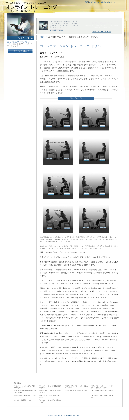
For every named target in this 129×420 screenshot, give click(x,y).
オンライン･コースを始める (98, 2)
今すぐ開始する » (101, 23)
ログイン (112, 2)
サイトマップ (77, 415)
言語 (86, 2)
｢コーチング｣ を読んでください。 (24, 400)
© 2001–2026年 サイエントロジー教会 (59, 415)
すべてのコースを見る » (101, 32)
